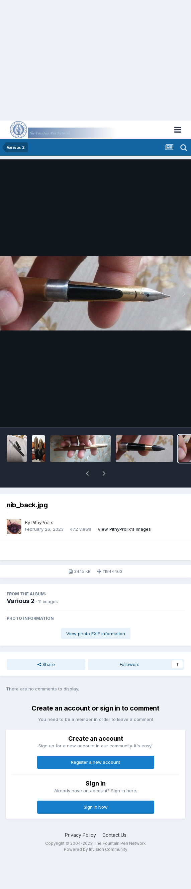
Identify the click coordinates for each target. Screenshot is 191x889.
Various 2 (20, 600)
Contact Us (114, 835)
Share (46, 664)
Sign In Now (96, 807)
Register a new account (95, 762)
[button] (87, 473)
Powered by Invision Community (95, 849)
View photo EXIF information (95, 633)
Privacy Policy (80, 835)
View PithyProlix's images (124, 529)
